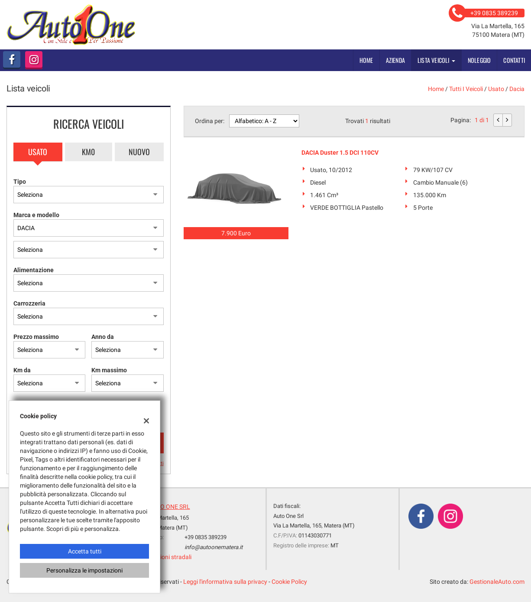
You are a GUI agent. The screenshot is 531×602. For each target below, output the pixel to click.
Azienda (395, 60)
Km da (22, 370)
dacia (517, 88)
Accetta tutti (84, 551)
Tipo (19, 181)
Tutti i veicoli (466, 88)
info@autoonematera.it (214, 547)
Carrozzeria (29, 303)
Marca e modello (36, 215)
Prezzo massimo (36, 336)
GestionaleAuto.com (497, 581)
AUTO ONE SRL (169, 506)
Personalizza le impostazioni (84, 570)
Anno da (102, 336)
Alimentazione (33, 270)
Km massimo (109, 370)
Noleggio (479, 60)
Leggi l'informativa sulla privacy (225, 581)
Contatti (514, 60)
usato (496, 88)
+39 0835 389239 (206, 537)
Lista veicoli (436, 60)
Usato (37, 151)
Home (366, 60)
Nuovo (139, 151)
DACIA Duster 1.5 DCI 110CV (340, 152)
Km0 (88, 151)
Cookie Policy (289, 581)
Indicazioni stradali (166, 556)
